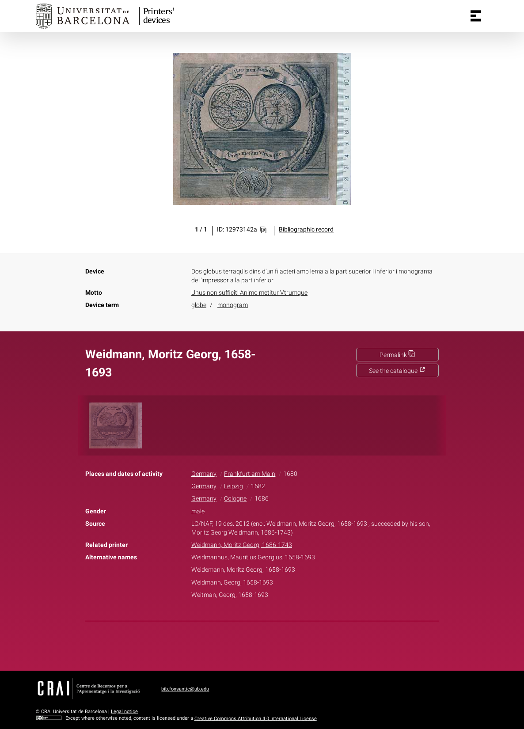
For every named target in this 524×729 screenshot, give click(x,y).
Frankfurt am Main (249, 474)
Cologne (235, 498)
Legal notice (124, 711)
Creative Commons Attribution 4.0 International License (255, 718)
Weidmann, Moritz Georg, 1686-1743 (241, 545)
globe (198, 305)
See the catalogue (397, 371)
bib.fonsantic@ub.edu (185, 689)
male (198, 511)
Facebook (237, 644)
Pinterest (277, 644)
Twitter (257, 644)
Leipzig (233, 486)
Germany (203, 474)
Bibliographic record (306, 229)
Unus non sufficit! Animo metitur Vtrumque (249, 292)
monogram (232, 305)
